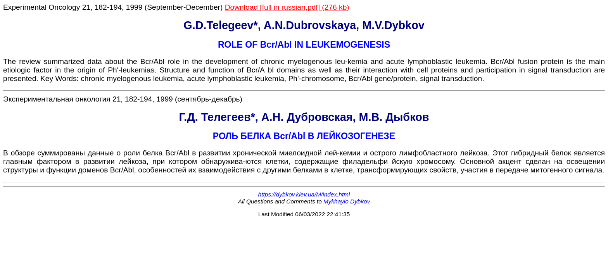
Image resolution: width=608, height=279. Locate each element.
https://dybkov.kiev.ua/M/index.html (304, 194)
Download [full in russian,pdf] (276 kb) (287, 7)
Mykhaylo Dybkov (346, 201)
